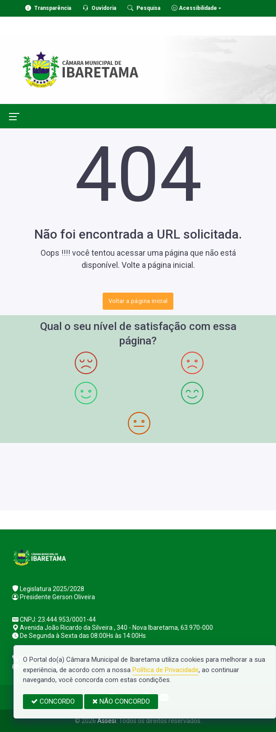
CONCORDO (53, 701)
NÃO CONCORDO (121, 701)
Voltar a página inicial (138, 301)
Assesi (106, 720)
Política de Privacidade (165, 670)
